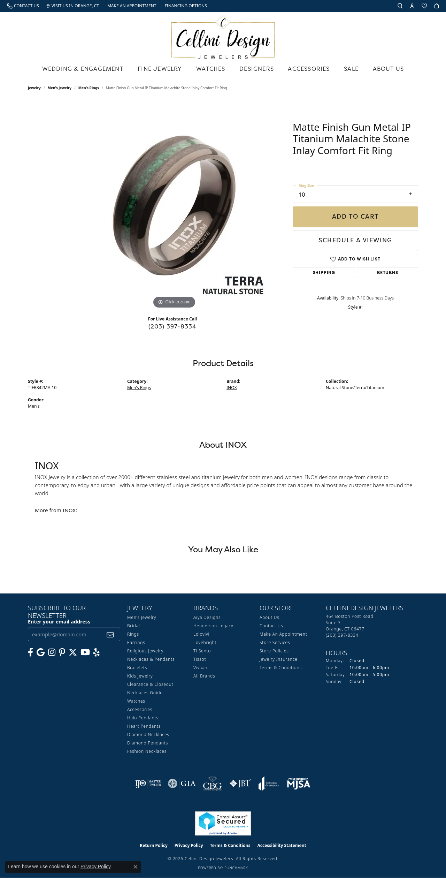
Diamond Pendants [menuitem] (147, 743)
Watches (210, 69)
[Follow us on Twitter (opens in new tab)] (73, 652)
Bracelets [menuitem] (137, 668)
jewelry (34, 87)
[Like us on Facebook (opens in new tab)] (30, 652)
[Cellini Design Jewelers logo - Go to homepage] (223, 35)
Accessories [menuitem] (139, 709)
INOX (231, 388)
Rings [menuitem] (133, 634)
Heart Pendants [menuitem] (144, 726)
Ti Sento (202, 651)
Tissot (199, 659)
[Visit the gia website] (182, 783)
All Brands (204, 676)
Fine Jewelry (160, 69)
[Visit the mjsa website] (298, 783)
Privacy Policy (189, 845)
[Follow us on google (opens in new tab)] (41, 652)
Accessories (309, 69)
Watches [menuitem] (136, 701)
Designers (256, 69)
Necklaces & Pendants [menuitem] (151, 659)
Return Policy (154, 845)
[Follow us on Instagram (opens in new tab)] (51, 652)
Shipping (324, 272)
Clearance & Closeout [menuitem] (150, 684)
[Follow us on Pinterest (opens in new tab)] (62, 652)
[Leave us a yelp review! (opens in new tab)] (96, 652)
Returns (387, 272)
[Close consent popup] (135, 867)
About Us (388, 69)
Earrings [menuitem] (136, 642)
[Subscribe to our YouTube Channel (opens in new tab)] (85, 652)
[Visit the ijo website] (148, 783)
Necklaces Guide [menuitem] (145, 693)
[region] (174, 205)
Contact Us (271, 626)
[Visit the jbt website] (240, 783)
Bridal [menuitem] (133, 626)
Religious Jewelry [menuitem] (145, 651)
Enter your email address (59, 621)
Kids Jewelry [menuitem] (140, 676)
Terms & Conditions (281, 668)
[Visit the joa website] (269, 783)
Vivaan (200, 668)
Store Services (275, 642)
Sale (351, 69)
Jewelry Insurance (279, 659)
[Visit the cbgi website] (212, 783)
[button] (400, 6)
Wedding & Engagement (83, 69)
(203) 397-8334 (172, 326)
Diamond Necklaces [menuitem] (148, 734)
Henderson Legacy (213, 626)
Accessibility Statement (281, 845)
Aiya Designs (207, 617)
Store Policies (274, 651)
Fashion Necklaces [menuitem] (147, 751)
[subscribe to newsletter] (110, 634)
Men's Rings (88, 87)
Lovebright (204, 642)
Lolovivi (201, 634)
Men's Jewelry (60, 87)
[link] (23, 6)
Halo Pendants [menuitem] (143, 718)
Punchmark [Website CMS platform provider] (236, 867)
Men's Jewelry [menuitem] (141, 617)
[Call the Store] (342, 635)
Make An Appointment (283, 634)
